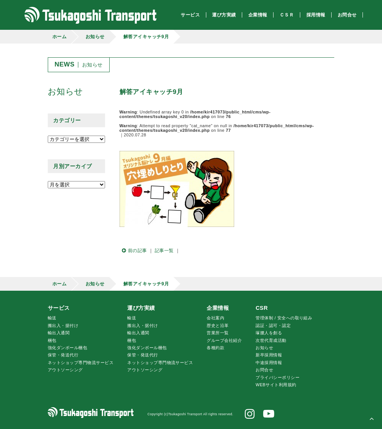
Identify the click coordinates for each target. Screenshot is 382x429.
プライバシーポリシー (277, 377)
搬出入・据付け (63, 325)
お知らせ (95, 36)
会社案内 (215, 318)
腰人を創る (269, 332)
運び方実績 (141, 308)
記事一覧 (164, 250)
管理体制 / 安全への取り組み (284, 318)
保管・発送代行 (63, 355)
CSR (262, 308)
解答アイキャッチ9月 (146, 36)
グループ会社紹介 (224, 340)
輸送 (52, 318)
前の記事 (133, 250)
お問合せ (264, 369)
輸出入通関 (59, 332)
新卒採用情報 (269, 355)
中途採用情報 (269, 362)
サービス (59, 308)
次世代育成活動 (271, 340)
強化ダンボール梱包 (67, 347)
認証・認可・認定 (273, 325)
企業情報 (218, 308)
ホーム (59, 36)
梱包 (52, 340)
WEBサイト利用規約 (276, 384)
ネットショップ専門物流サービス (80, 362)
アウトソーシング (65, 369)
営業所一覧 (217, 332)
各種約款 (215, 347)
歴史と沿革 (217, 325)
